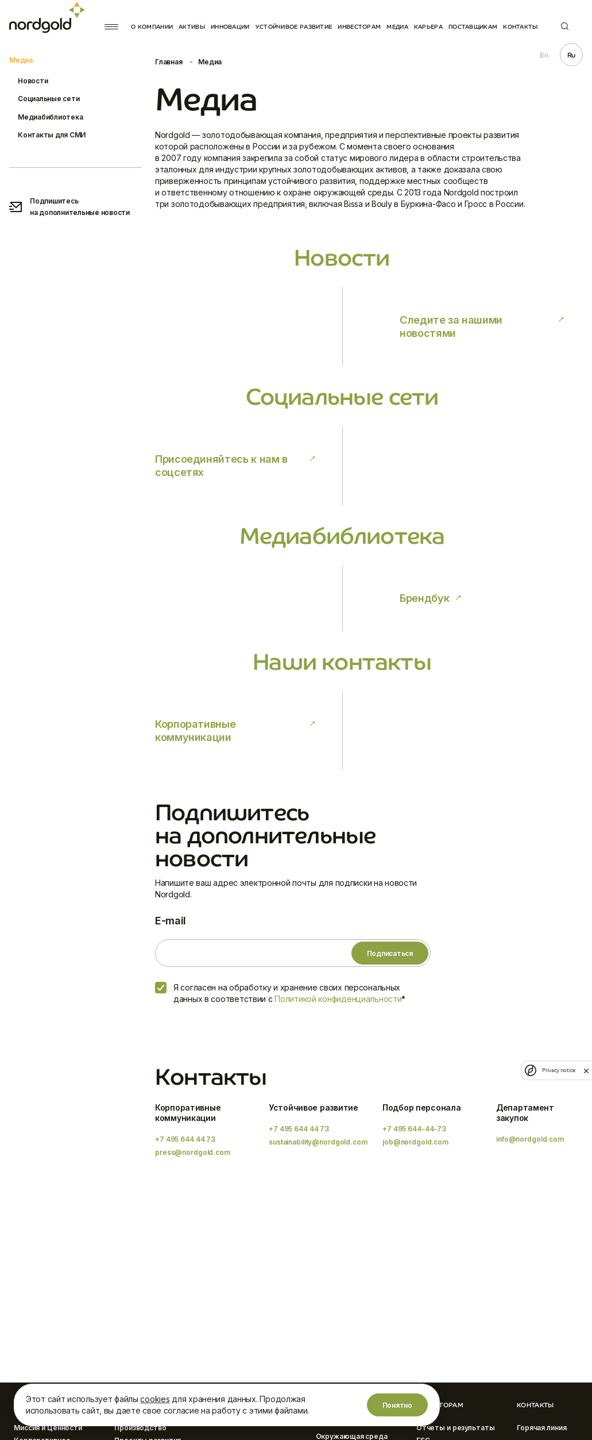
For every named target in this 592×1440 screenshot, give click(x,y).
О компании (152, 27)
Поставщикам (472, 27)
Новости (33, 80)
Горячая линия (541, 1427)
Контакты (520, 27)
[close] (586, 1070)
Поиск (564, 26)
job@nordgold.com (415, 1142)
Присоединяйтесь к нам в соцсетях (221, 465)
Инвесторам (359, 27)
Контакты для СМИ (52, 134)
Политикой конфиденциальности (337, 999)
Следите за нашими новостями (451, 326)
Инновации (230, 27)
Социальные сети (48, 98)
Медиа (397, 27)
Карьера (428, 27)
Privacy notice (558, 1070)
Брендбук (424, 598)
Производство (140, 1427)
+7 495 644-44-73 (414, 1128)
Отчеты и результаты (455, 1427)
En (544, 55)
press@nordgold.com (192, 1152)
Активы (192, 27)
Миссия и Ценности (48, 1427)
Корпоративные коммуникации (195, 730)
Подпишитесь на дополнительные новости (69, 207)
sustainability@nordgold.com (318, 1142)
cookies (154, 1399)
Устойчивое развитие (294, 27)
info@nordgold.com (530, 1139)
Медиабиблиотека (50, 117)
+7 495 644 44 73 (185, 1139)
